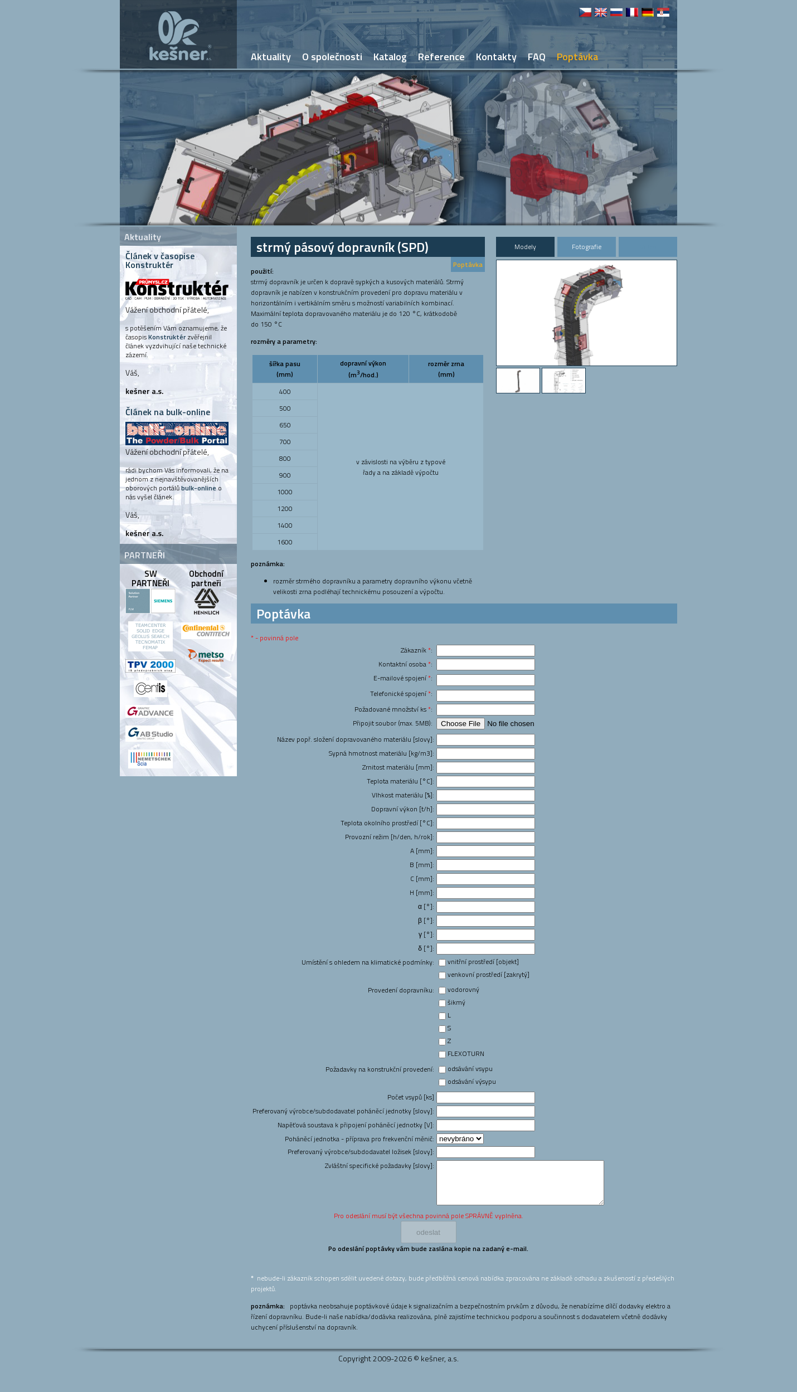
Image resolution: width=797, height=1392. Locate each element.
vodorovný (463, 989)
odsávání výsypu (472, 1081)
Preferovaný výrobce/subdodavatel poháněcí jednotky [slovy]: (343, 1111)
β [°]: (426, 920)
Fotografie (586, 246)
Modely (525, 246)
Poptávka (468, 264)
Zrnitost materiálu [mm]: (398, 767)
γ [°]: (426, 934)
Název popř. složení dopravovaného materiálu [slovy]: (355, 739)
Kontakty (496, 56)
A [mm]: (422, 850)
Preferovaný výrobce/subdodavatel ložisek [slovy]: (361, 1151)
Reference (441, 56)
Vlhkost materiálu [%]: (403, 795)
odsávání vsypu (470, 1068)
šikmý (456, 1002)
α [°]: (426, 906)
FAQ (537, 56)
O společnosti (332, 56)
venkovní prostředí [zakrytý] (488, 974)
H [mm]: (422, 892)
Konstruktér (167, 337)
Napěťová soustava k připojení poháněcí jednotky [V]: (356, 1125)
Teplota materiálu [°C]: (400, 781)
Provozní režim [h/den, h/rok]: (389, 836)
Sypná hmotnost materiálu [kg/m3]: (381, 753)
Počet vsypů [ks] (410, 1097)
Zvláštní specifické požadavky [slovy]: (379, 1165)
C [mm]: (422, 878)
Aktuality (271, 56)
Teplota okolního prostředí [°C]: (387, 822)
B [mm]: (422, 864)
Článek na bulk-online (167, 411)
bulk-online (198, 488)
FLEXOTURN (466, 1053)
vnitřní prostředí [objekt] (483, 961)
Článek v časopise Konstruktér (160, 260)
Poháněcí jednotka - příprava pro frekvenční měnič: (359, 1138)
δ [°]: (426, 948)
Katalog (390, 56)
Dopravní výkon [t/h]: (402, 809)
